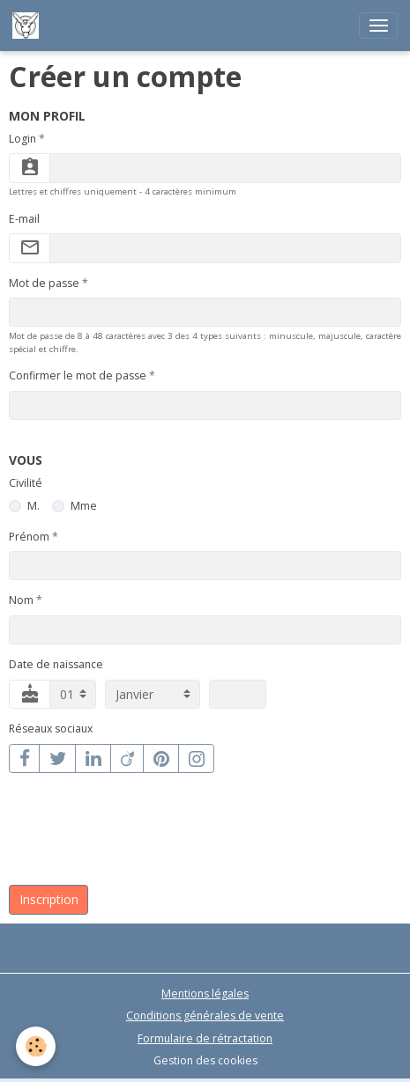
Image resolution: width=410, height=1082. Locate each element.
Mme (84, 505)
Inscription (48, 899)
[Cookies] (36, 1046)
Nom (21, 600)
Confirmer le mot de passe (77, 375)
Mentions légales (205, 993)
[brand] (28, 25)
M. (33, 505)
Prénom (29, 536)
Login (22, 138)
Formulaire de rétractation (205, 1038)
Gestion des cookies (205, 1060)
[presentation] (143, 838)
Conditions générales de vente (205, 1015)
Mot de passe (44, 283)
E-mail (24, 218)
